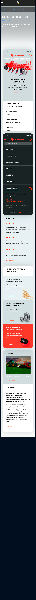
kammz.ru (6, 20)
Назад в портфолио (14, 9)
